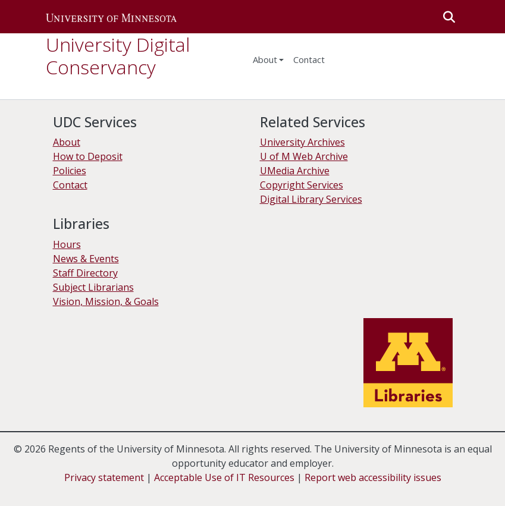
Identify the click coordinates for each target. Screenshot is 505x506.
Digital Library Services (311, 199)
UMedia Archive (295, 170)
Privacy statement (104, 477)
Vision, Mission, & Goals (106, 301)
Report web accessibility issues (373, 477)
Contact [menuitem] (309, 59)
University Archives (302, 142)
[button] (111, 16)
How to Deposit (88, 156)
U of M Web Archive (304, 156)
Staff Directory (85, 272)
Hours (67, 244)
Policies (69, 170)
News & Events (86, 258)
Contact (70, 184)
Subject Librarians (93, 287)
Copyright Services (301, 184)
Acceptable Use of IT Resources (224, 477)
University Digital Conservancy (118, 56)
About (265, 59)
